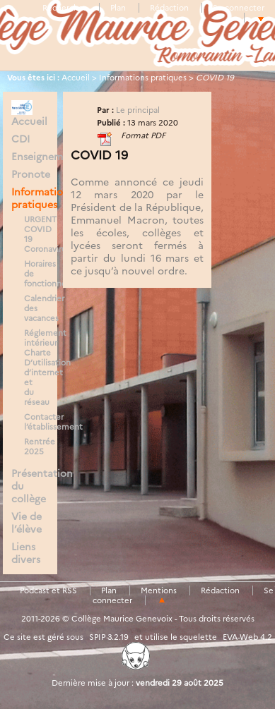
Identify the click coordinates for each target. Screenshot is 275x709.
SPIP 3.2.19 (109, 637)
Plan (118, 8)
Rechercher (64, 8)
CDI (20, 139)
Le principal (138, 110)
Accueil (76, 78)
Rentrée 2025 (34, 446)
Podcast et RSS (48, 590)
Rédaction (169, 8)
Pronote (30, 174)
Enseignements (30, 156)
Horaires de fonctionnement (34, 274)
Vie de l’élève (26, 522)
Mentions (159, 590)
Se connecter (238, 8)
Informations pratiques (143, 78)
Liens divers (25, 553)
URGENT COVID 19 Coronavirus (34, 234)
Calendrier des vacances (34, 308)
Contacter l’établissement (34, 422)
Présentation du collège (30, 486)
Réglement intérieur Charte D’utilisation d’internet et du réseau (34, 367)
